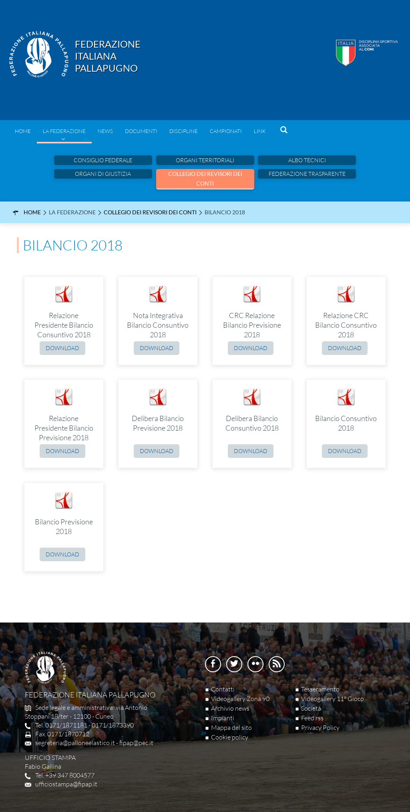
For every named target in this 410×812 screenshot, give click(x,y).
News (105, 131)
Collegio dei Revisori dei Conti (205, 178)
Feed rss (312, 718)
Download (62, 348)
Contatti (223, 689)
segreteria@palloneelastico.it (75, 743)
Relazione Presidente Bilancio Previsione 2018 (63, 428)
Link (260, 131)
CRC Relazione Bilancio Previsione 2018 (252, 325)
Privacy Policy (320, 727)
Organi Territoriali (205, 160)
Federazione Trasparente (307, 173)
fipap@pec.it (136, 743)
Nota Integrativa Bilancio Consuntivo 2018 (158, 325)
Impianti (222, 718)
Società (311, 708)
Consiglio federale (103, 160)
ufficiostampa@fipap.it (66, 784)
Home (23, 131)
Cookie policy (229, 737)
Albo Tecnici (307, 160)
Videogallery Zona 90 (240, 699)
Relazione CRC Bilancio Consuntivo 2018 (346, 325)
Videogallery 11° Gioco (332, 699)
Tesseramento (320, 689)
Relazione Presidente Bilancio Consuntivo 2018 (63, 325)
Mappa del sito (231, 727)
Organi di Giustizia (103, 173)
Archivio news (230, 708)
